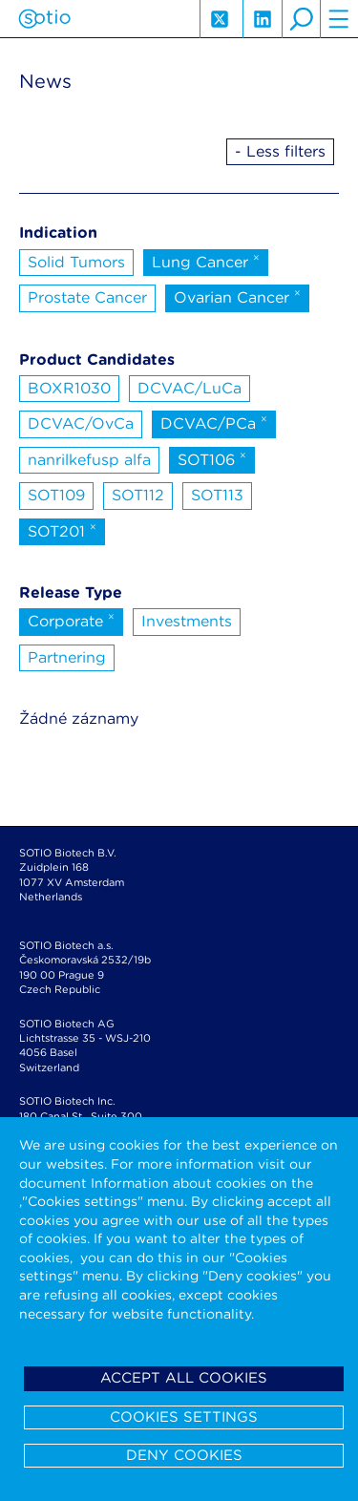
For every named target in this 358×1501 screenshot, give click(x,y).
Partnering (67, 657)
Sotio (44, 19)
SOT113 (217, 495)
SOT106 (212, 458)
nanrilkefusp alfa (89, 460)
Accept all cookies (183, 1377)
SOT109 (56, 495)
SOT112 (138, 495)
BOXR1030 (69, 388)
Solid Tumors (76, 262)
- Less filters (280, 151)
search (301, 19)
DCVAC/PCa (213, 422)
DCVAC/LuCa (189, 388)
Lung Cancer (206, 260)
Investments (186, 621)
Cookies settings (184, 1417)
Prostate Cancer (87, 297)
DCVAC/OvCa (81, 423)
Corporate (71, 619)
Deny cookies (184, 1455)
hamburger (339, 19)
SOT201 (62, 529)
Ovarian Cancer (237, 296)
